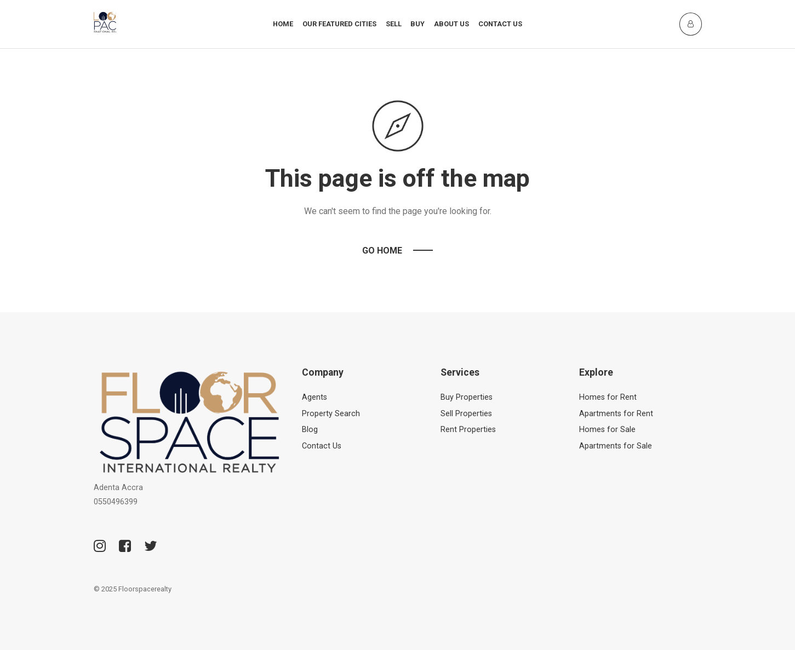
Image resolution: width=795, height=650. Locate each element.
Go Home (382, 250)
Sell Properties (466, 413)
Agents (314, 397)
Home (283, 24)
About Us (451, 24)
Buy (417, 24)
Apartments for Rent (616, 413)
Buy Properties (467, 397)
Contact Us (500, 24)
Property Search (331, 413)
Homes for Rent (608, 397)
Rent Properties (468, 429)
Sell (394, 24)
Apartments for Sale (615, 446)
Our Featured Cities (339, 24)
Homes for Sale (607, 429)
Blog (310, 429)
